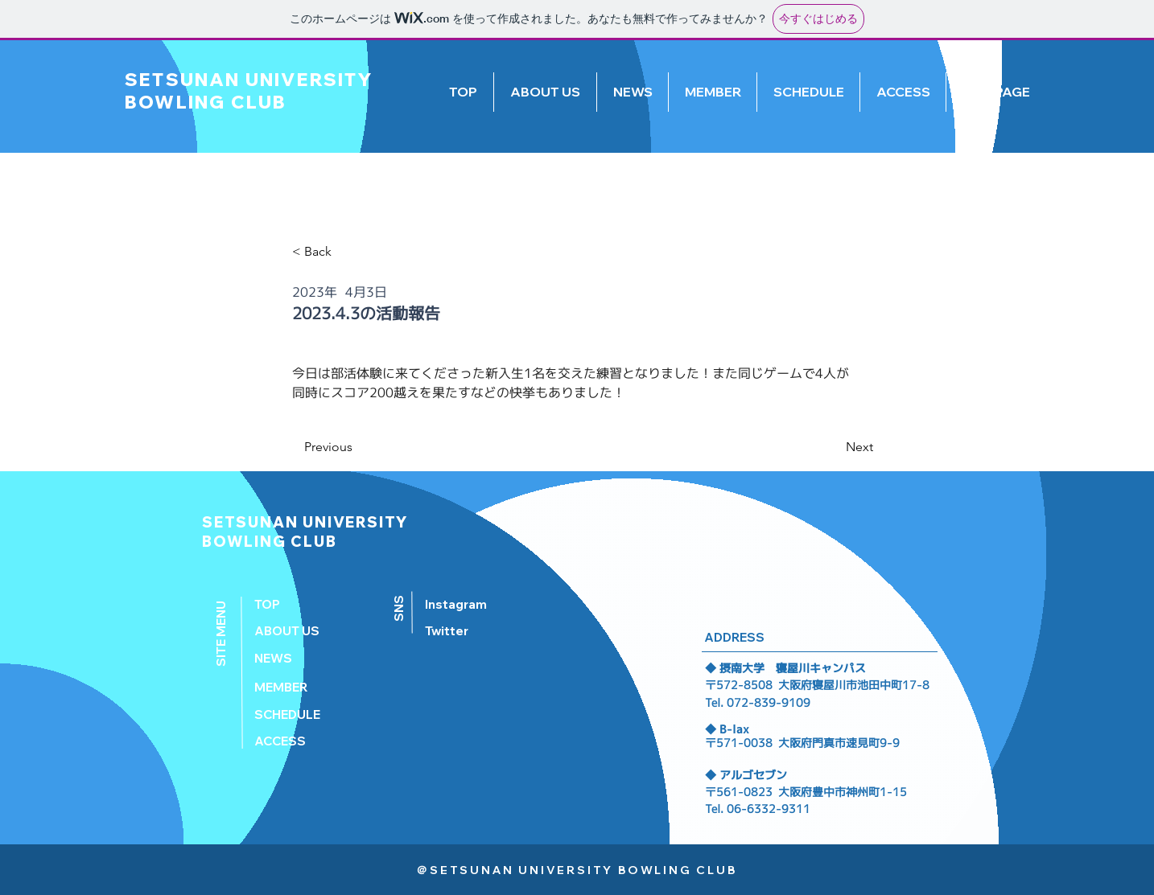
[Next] (833, 447)
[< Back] (332, 252)
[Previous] (357, 447)
